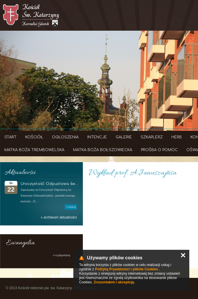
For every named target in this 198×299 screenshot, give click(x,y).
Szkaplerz (152, 137)
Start (10, 137)
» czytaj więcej (61, 255)
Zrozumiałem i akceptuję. (114, 282)
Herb (176, 137)
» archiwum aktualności (59, 217)
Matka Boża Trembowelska (34, 150)
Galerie (124, 137)
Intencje (97, 137)
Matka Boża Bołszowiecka (102, 150)
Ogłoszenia (65, 137)
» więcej (71, 207)
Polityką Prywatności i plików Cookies (126, 269)
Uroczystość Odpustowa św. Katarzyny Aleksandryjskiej (75, 184)
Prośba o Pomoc (159, 150)
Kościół (34, 137)
